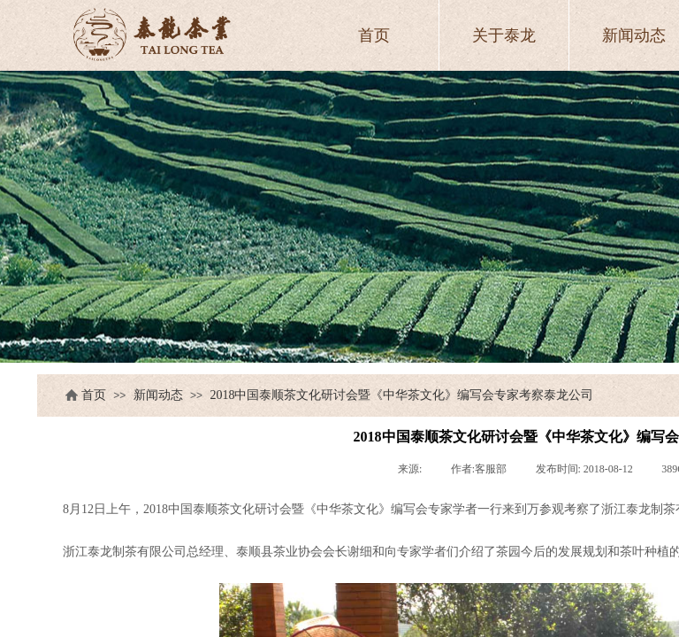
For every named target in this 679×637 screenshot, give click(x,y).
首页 (93, 395)
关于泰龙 (504, 35)
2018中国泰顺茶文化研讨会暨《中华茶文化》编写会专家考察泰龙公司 (401, 395)
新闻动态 (158, 395)
